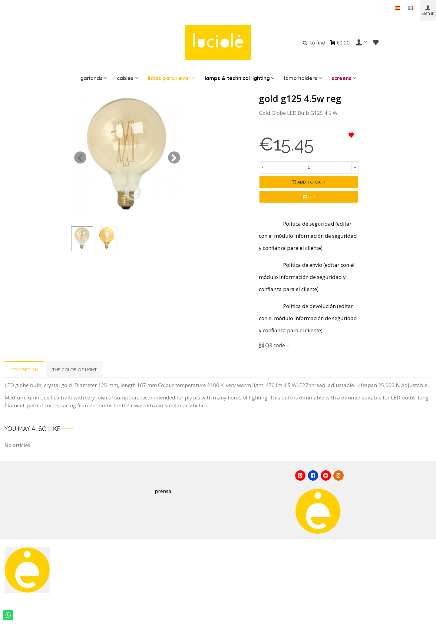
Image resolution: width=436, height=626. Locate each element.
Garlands (91, 78)
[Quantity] (309, 167)
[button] (174, 157)
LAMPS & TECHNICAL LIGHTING (237, 78)
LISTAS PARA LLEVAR (169, 78)
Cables (125, 78)
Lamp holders (300, 78)
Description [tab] (24, 369)
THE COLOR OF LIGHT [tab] (74, 369)
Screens (342, 78)
